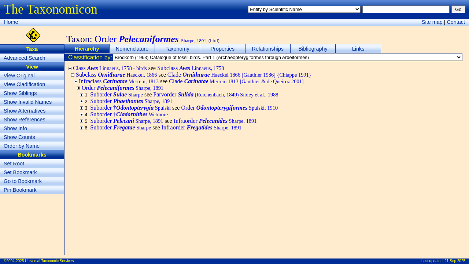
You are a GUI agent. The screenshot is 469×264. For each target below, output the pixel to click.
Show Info (15, 128)
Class (110, 68)
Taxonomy (177, 49)
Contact (456, 22)
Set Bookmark (20, 172)
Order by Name (22, 146)
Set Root (14, 163)
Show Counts (19, 137)
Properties (223, 49)
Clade (239, 75)
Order (229, 107)
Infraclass (119, 81)
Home (11, 22)
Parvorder (215, 94)
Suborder (116, 94)
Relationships (268, 49)
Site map (432, 22)
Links (358, 49)
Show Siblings (20, 93)
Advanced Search (24, 58)
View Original (19, 75)
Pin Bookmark (20, 190)
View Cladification (24, 84)
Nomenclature (132, 49)
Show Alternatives (24, 111)
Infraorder (215, 121)
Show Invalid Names (28, 102)
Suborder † (130, 107)
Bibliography (313, 49)
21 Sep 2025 (454, 261)
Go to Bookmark (23, 181)
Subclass (190, 68)
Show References (24, 119)
